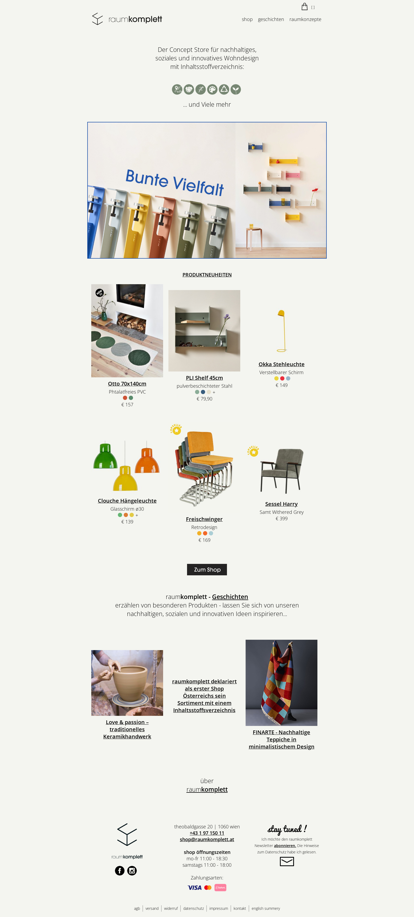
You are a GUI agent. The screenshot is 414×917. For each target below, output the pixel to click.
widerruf (171, 908)
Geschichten (230, 596)
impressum (218, 908)
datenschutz (193, 908)
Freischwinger (204, 519)
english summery (266, 908)
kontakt (240, 908)
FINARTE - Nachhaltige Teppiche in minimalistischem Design (281, 739)
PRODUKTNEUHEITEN (207, 274)
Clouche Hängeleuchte (127, 500)
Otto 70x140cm (127, 383)
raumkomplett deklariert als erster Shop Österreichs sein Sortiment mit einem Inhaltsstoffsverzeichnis (204, 696)
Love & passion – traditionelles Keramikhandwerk (127, 729)
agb (137, 908)
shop (247, 19)
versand (152, 908)
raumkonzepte (305, 19)
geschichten (271, 19)
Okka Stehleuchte (282, 364)
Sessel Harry (281, 503)
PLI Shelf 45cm (204, 377)
